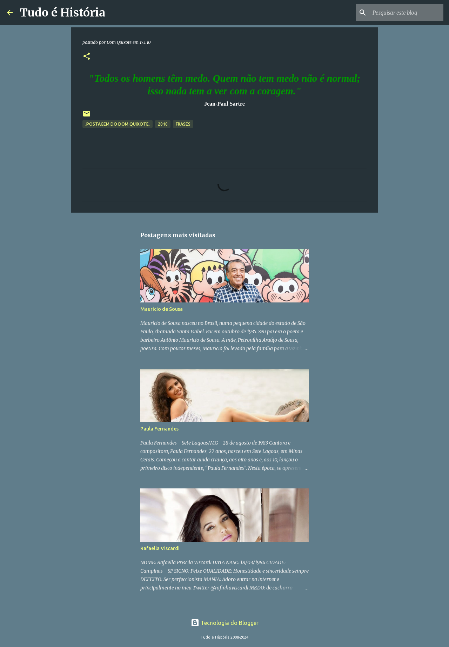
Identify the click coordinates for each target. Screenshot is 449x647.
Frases (183, 124)
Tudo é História (63, 13)
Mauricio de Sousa (161, 309)
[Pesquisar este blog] (406, 12)
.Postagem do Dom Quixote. (117, 124)
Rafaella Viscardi (160, 548)
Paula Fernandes (159, 429)
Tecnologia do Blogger (225, 623)
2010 (163, 124)
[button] (86, 56)
